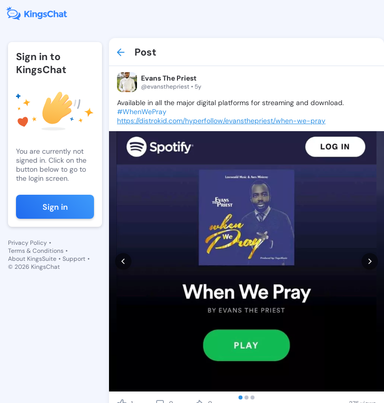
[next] (370, 244)
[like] (122, 370)
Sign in (55, 207)
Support (74, 259)
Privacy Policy (27, 243)
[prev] (123, 244)
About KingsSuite (32, 259)
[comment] (160, 370)
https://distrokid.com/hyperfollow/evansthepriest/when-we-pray (221, 120)
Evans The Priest (168, 78)
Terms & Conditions (36, 251)
